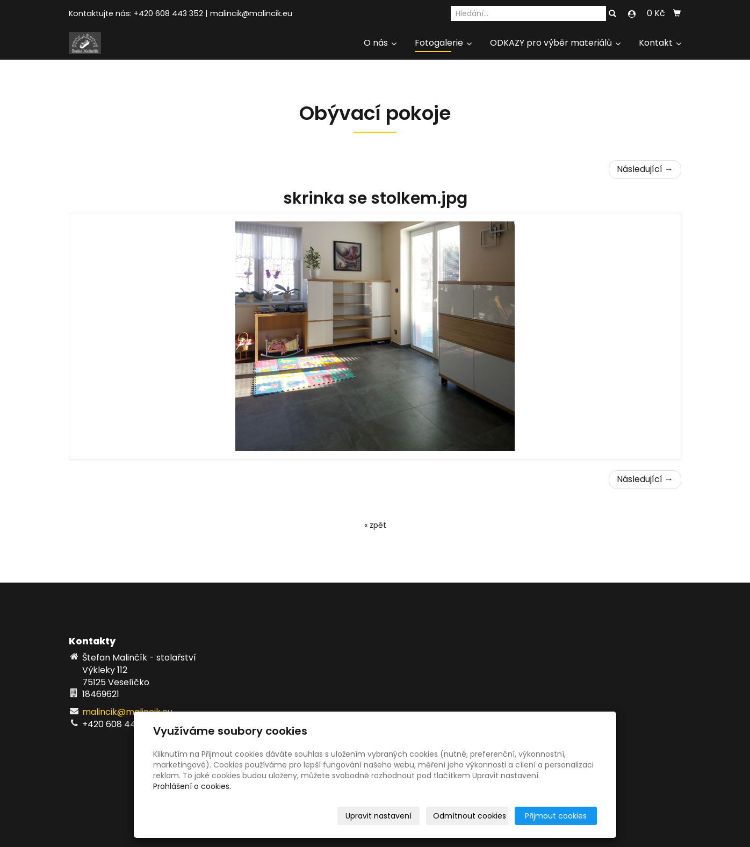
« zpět (375, 525)
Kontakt (660, 43)
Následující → (645, 169)
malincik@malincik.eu (251, 13)
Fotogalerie (443, 43)
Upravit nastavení (378, 815)
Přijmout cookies (556, 815)
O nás (380, 43)
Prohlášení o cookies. (192, 786)
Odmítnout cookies (469, 815)
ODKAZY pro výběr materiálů (555, 43)
